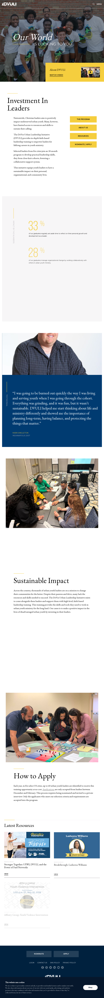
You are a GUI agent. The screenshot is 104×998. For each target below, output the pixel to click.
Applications (48, 790)
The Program (83, 120)
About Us (83, 129)
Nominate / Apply (83, 146)
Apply (66, 954)
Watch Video (56, 75)
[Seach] (94, 4)
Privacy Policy (69, 963)
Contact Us (42, 963)
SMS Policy (55, 963)
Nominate (39, 954)
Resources (83, 137)
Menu (99, 4)
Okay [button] (90, 987)
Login (31, 963)
